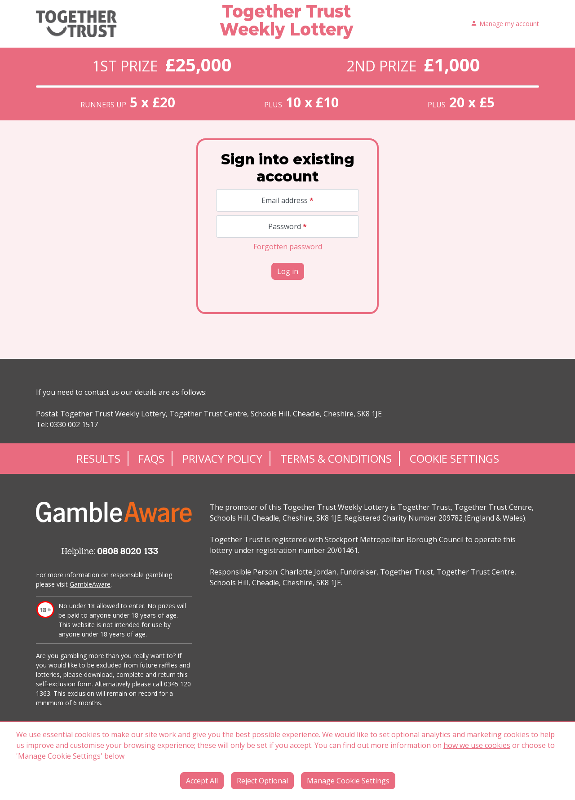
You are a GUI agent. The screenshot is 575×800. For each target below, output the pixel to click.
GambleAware (90, 584)
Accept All (202, 781)
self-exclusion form (64, 684)
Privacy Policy (222, 458)
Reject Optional (262, 781)
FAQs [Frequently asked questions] (151, 458)
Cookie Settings (454, 458)
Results (98, 458)
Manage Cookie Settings (348, 781)
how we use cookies (476, 745)
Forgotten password (287, 247)
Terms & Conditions (336, 458)
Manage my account (505, 24)
